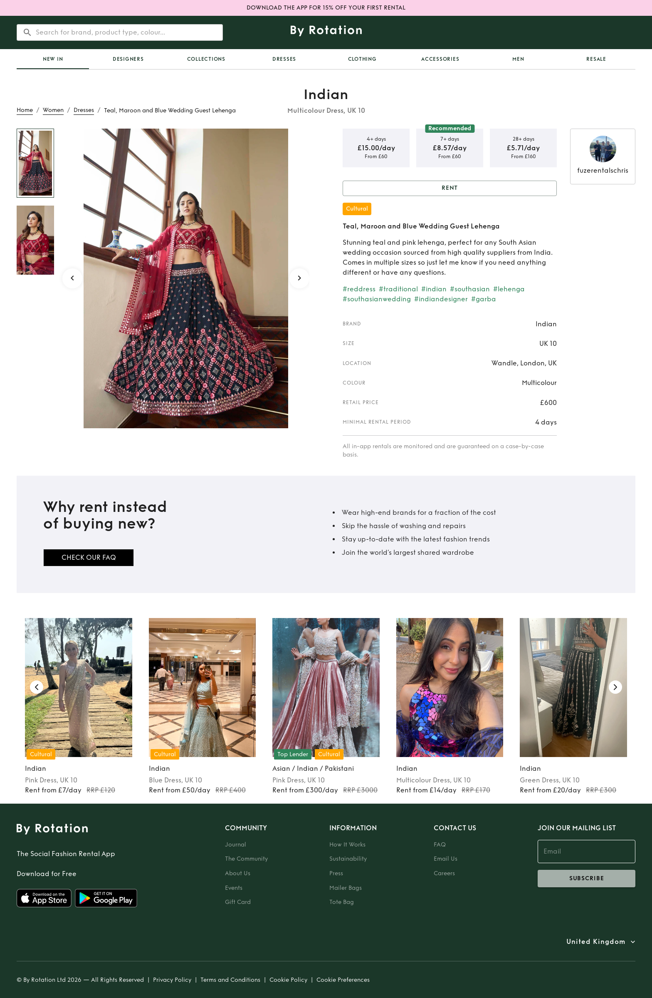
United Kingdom (595, 942)
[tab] (53, 59)
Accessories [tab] (440, 59)
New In (53, 59)
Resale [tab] (596, 59)
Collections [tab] (206, 59)
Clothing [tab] (362, 59)
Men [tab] (518, 59)
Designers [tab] (128, 59)
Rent (449, 188)
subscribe (586, 878)
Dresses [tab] (284, 59)
